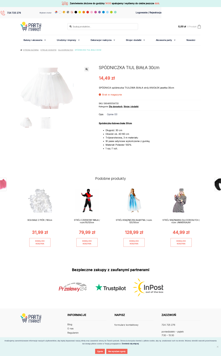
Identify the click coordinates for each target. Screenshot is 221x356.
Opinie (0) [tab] (112, 114)
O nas (70, 328)
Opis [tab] (101, 114)
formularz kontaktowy (126, 324)
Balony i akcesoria (33, 40)
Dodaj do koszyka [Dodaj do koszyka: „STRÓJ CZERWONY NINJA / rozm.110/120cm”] (87, 242)
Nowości (190, 40)
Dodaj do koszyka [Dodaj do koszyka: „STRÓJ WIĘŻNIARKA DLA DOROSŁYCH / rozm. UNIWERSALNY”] (181, 242)
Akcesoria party (164, 40)
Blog (69, 324)
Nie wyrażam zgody (116, 351)
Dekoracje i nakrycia (101, 40)
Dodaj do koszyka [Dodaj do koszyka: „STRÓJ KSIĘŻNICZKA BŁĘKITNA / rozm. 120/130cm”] (134, 242)
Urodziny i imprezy (66, 40)
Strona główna (31, 50)
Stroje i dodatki (133, 40)
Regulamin (73, 332)
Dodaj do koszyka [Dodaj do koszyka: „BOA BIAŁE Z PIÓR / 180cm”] (40, 242)
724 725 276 (14, 12)
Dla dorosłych (65, 50)
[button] (86, 69)
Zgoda (100, 351)
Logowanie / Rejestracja (148, 12)
